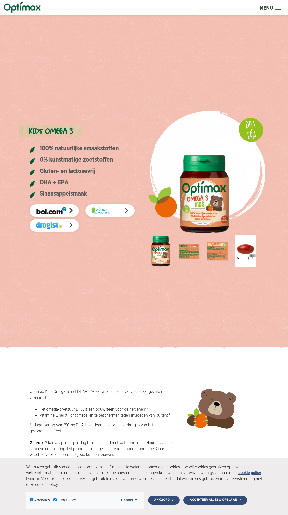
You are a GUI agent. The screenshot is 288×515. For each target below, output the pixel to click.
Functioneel (68, 500)
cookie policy (249, 472)
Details (130, 499)
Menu (270, 7)
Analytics (42, 500)
